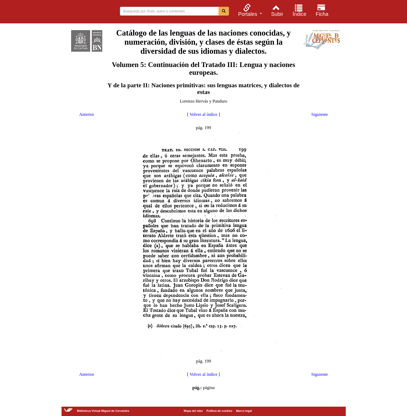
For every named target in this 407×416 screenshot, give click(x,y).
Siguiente (319, 114)
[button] (249, 10)
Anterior (86, 114)
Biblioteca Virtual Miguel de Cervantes (68, 12)
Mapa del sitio (193, 410)
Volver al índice (203, 114)
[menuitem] (249, 10)
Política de (219, 410)
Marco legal (244, 410)
